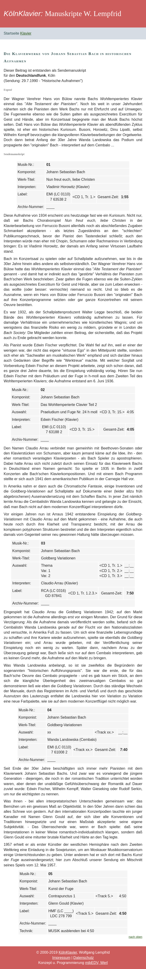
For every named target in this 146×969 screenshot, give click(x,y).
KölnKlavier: (23, 13)
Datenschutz (83, 958)
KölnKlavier (68, 952)
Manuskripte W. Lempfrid (83, 13)
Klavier (25, 33)
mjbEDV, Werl (96, 963)
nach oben (135, 937)
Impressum (61, 958)
